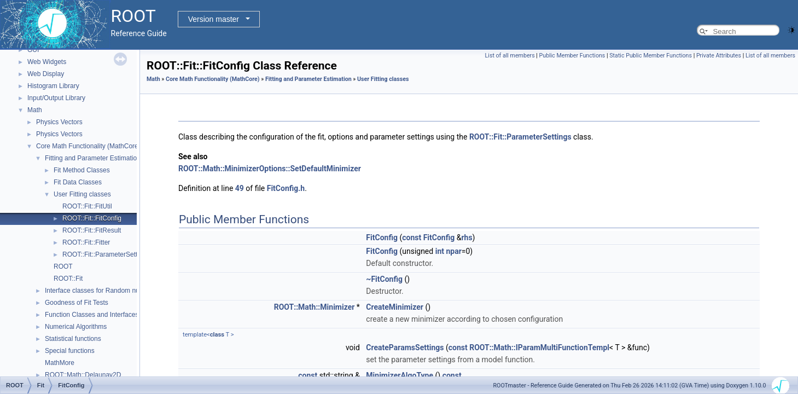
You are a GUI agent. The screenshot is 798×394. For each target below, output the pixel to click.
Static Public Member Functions (650, 55)
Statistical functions (73, 339)
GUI (33, 50)
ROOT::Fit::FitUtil (87, 206)
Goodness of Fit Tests (76, 302)
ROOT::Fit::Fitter (86, 242)
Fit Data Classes (78, 182)
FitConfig (382, 237)
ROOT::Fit (68, 278)
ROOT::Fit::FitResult (91, 230)
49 (239, 188)
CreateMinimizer (394, 307)
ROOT (63, 266)
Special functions (70, 351)
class (217, 334)
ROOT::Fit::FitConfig (91, 218)
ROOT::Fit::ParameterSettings (105, 254)
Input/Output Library (56, 98)
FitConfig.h (286, 188)
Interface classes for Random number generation (116, 290)
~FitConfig (384, 279)
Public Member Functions (572, 55)
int (439, 251)
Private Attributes (718, 55)
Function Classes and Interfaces (91, 314)
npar (453, 251)
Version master (213, 19)
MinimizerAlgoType (399, 375)
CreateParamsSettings (405, 347)
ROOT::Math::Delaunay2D (83, 375)
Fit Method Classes (82, 170)
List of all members (510, 55)
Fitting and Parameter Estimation (93, 158)
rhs (466, 237)
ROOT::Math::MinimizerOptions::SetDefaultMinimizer (269, 168)
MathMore (59, 363)
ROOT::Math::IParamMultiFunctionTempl (539, 347)
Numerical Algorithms (76, 327)
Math (34, 110)
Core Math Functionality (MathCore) (88, 146)
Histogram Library (53, 86)
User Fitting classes (82, 194)
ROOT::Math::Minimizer (314, 307)
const (411, 237)
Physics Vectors (59, 122)
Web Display (45, 74)
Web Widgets (46, 62)
